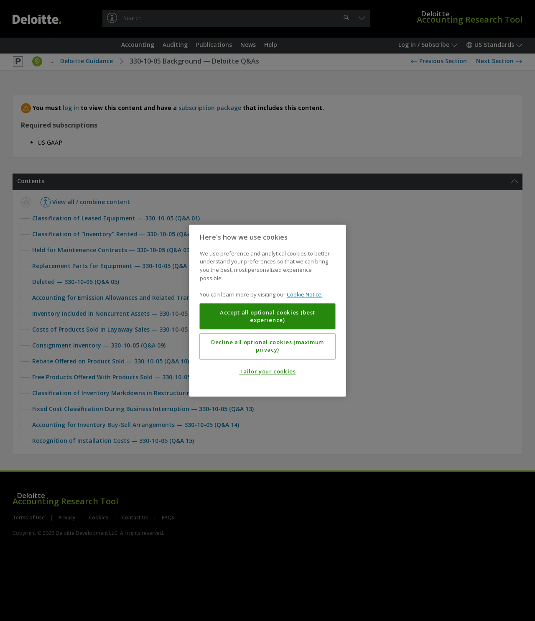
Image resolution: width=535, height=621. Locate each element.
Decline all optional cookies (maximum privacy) (267, 345)
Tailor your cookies (267, 371)
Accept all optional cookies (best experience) (267, 316)
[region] (267, 310)
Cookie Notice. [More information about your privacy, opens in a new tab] (305, 294)
